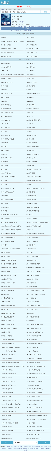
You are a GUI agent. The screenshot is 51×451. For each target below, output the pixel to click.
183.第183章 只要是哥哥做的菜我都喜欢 (11, 408)
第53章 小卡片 (4, 161)
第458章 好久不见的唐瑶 (32, 48)
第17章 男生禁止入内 (6, 93)
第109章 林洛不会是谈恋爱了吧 (9, 267)
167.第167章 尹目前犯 (6, 377)
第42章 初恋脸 (30, 139)
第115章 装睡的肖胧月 (7, 279)
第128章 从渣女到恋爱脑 (32, 302)
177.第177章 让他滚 (6, 396)
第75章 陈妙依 (4, 203)
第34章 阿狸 (29, 124)
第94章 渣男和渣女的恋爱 (33, 237)
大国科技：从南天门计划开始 (33, 446)
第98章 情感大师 (30, 245)
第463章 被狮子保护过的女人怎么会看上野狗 (12, 41)
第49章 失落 (4, 154)
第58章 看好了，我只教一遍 (33, 169)
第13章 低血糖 (4, 86)
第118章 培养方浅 (31, 283)
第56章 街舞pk (30, 165)
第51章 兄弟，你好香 (6, 158)
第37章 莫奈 (4, 131)
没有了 (7, 442)
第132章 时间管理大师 (32, 309)
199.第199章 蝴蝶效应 (6, 438)
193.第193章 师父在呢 (6, 426)
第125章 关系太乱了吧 (7, 298)
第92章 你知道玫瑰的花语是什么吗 (35, 233)
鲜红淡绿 (12, 448)
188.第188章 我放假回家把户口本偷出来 (36, 415)
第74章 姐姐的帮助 (31, 199)
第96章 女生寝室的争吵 (32, 241)
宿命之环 (20, 27)
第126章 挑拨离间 (31, 298)
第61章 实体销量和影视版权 (8, 177)
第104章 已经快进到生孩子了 (34, 256)
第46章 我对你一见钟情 (32, 146)
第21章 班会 (4, 101)
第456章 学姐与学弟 (31, 52)
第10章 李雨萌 (30, 78)
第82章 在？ (29, 214)
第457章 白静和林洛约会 (7, 52)
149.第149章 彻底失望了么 (8, 343)
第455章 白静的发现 (6, 56)
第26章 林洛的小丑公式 (32, 108)
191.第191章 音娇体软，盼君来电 (9, 423)
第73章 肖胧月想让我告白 (7, 199)
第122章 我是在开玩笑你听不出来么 (35, 290)
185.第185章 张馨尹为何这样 (8, 411)
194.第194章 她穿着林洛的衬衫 (34, 426)
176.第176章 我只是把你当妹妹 (34, 392)
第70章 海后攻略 (30, 192)
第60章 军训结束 (30, 173)
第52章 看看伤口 (30, 158)
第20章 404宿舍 (30, 97)
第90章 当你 (29, 230)
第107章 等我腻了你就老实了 (8, 264)
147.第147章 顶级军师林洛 (8, 339)
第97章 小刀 (4, 245)
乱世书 (33, 27)
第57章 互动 (4, 169)
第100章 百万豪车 (31, 249)
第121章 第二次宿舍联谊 (7, 290)
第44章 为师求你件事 (31, 142)
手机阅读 (25, 28)
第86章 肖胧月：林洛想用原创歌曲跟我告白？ (38, 222)
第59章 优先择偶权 (6, 173)
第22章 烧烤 (29, 101)
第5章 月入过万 (5, 71)
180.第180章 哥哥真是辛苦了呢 (34, 400)
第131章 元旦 (4, 309)
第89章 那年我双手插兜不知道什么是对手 (12, 230)
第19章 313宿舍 (5, 97)
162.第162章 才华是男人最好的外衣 (35, 366)
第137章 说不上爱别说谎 (7, 320)
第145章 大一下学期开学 (7, 336)
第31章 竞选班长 (5, 120)
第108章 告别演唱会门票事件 (34, 264)
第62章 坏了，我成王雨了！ (33, 177)
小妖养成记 (16, 30)
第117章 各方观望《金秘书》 (8, 283)
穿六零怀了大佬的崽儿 (40, 448)
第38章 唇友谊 (30, 131)
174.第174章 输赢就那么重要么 (34, 389)
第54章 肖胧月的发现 (31, 161)
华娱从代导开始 (21, 446)
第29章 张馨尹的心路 (6, 116)
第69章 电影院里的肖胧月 (7, 192)
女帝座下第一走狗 (11, 446)
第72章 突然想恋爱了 (31, 196)
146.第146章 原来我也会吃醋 (33, 336)
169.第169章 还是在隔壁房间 (8, 381)
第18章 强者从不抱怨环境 (33, 93)
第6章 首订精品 (30, 71)
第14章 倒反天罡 (30, 86)
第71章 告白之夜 (5, 196)
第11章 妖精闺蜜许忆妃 (7, 82)
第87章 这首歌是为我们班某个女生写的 (11, 226)
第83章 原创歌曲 (5, 218)
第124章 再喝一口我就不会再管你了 (35, 294)
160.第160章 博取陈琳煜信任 (33, 362)
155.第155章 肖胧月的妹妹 (8, 355)
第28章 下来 (29, 112)
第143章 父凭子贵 (5, 332)
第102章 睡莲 (29, 252)
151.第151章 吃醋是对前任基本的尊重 (11, 347)
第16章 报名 (29, 89)
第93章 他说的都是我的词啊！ (9, 237)
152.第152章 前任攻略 (32, 347)
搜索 (45, 12)
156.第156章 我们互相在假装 (33, 355)
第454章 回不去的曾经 (32, 56)
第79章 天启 (4, 211)
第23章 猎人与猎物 (6, 105)
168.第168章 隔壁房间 (32, 377)
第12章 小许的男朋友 (31, 82)
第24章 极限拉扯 (30, 105)
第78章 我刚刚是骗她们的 (33, 207)
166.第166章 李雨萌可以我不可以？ (35, 373)
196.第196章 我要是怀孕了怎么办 (35, 430)
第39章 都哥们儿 (5, 135)
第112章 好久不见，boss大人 (33, 271)
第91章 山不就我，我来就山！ (9, 233)
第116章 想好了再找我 (32, 279)
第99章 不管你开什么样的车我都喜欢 (10, 249)
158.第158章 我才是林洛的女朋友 (35, 358)
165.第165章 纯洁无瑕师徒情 (8, 373)
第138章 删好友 (30, 320)
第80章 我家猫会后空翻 (32, 211)
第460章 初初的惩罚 (31, 45)
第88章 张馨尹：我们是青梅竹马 (34, 226)
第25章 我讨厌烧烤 (6, 108)
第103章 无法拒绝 (5, 256)
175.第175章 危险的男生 (7, 392)
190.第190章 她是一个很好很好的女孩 (36, 419)
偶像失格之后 (18, 448)
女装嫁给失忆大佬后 (28, 448)
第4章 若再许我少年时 (32, 67)
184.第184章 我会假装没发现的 (34, 408)
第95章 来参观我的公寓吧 (7, 241)
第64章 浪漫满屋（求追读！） (34, 180)
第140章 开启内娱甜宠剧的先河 (34, 324)
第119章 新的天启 (5, 286)
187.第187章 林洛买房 (6, 415)
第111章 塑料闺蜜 (5, 271)
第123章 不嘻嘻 (5, 294)
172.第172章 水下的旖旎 (32, 385)
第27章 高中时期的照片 (7, 112)
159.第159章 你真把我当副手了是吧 (10, 362)
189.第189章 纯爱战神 (6, 419)
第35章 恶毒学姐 (5, 127)
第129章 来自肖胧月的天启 (8, 305)
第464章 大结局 (30, 37)
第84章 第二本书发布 (31, 218)
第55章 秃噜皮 (4, 165)
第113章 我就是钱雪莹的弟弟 (8, 275)
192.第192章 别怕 (30, 423)
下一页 (44, 442)
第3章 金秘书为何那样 (7, 67)
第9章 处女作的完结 (6, 78)
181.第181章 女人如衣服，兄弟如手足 (11, 404)
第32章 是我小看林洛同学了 (33, 120)
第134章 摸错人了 (31, 313)
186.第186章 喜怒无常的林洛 (33, 411)
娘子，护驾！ (44, 446)
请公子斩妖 (27, 27)
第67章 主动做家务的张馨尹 (8, 188)
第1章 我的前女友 (5, 63)
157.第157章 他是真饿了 (7, 358)
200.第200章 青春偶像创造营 (33, 438)
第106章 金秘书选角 (31, 260)
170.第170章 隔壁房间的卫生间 (34, 381)
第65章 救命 (4, 184)
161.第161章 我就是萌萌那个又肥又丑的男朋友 (13, 366)
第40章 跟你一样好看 (31, 135)
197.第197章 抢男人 (6, 434)
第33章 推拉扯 (4, 124)
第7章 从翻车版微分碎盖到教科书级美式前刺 (12, 74)
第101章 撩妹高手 (5, 252)
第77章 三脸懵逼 (5, 207)
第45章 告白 (4, 146)
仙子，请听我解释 (25, 30)
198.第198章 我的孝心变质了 (33, 434)
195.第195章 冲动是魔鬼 (7, 430)
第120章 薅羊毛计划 (31, 286)
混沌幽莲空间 (39, 27)
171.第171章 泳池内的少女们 (8, 385)
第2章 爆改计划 (30, 63)
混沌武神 (47, 27)
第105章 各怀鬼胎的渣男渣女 (8, 260)
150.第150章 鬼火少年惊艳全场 (34, 343)
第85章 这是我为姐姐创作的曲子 (9, 222)
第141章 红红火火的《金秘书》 (9, 328)
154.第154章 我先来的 (32, 351)
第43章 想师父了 (5, 142)
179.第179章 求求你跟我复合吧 (9, 400)
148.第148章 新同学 (31, 339)
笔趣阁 (5, 2)
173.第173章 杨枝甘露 (6, 389)
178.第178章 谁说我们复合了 (33, 396)
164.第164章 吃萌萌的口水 (33, 370)
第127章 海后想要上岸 (7, 302)
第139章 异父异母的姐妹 (7, 324)
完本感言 (21, 22)
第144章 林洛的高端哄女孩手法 (34, 332)
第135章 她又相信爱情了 (7, 317)
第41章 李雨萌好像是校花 (7, 139)
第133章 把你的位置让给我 (8, 313)
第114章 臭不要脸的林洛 (32, 275)
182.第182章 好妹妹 (31, 404)
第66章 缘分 (29, 184)
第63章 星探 (4, 180)
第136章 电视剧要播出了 (32, 317)
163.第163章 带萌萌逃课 (7, 370)
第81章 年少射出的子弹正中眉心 (9, 214)
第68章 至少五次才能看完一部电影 (35, 188)
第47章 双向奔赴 (5, 150)
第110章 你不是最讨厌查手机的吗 (35, 267)
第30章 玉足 (29, 116)
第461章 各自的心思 (6, 45)
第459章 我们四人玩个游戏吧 (8, 48)
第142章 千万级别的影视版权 (34, 328)
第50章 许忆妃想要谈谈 (32, 154)
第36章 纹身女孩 (30, 127)
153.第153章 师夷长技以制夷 (8, 351)
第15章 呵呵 (4, 89)
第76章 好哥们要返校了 (32, 203)
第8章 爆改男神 (30, 74)
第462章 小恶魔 (30, 41)
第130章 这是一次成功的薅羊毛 (34, 305)
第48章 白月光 (30, 150)
